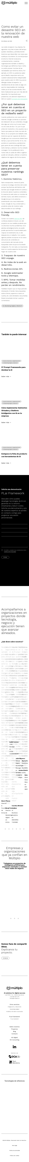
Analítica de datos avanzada (14, 1011)
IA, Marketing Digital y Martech (12, 306)
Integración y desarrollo (14, 1006)
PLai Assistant (15, 1019)
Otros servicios (14, 1004)
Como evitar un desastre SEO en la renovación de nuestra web (13, 31)
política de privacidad (10, 551)
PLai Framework (14, 1016)
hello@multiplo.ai (14, 998)
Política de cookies (14, 1155)
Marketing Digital (14, 1009)
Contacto (15, 1034)
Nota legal (14, 1145)
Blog (14, 1031)
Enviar (5, 557)
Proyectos (14, 1029)
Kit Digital (14, 1037)
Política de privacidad (14, 1150)
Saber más (5, 376)
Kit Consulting (14, 1040)
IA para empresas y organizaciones (11, 360)
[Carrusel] (5, 829)
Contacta (5, 958)
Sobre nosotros (15, 1026)
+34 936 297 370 (14, 996)
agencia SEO (18, 218)
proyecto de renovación (19, 99)
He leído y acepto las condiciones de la (13, 550)
